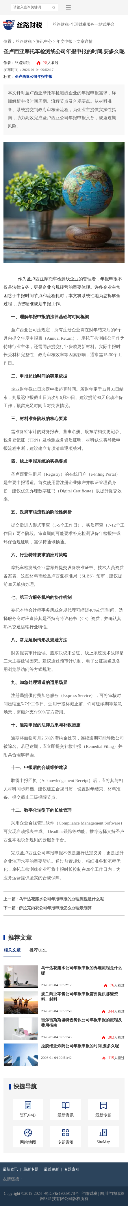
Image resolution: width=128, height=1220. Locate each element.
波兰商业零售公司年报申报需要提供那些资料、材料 (79, 996)
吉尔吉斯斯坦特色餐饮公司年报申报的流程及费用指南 (81, 1022)
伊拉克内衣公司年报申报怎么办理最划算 (55, 908)
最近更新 (51, 1169)
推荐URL (38, 950)
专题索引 (71, 1169)
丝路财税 (24, 41)
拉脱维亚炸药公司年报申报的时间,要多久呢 (80, 1046)
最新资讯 (10, 1169)
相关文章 (12, 950)
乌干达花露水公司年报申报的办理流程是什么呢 (61, 899)
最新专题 (30, 1169)
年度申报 (64, 41)
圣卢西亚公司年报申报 (33, 77)
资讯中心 (44, 41)
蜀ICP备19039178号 (61, 1193)
